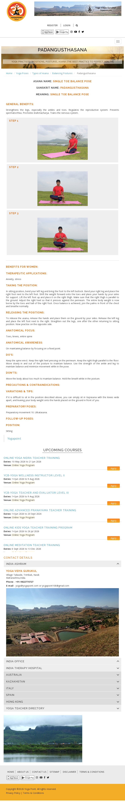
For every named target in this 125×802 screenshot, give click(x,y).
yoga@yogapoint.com (27, 585)
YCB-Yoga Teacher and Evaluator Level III (36, 492)
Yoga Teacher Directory (25, 708)
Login (66, 25)
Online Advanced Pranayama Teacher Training (40, 510)
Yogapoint (14, 438)
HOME (10, 771)
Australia (14, 674)
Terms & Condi (31, 792)
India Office (15, 661)
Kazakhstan (15, 681)
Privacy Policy (13, 792)
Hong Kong (14, 701)
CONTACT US (39, 771)
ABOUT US (23, 771)
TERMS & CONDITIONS (91, 771)
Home (9, 73)
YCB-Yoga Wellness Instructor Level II (34, 475)
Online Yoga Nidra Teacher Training (32, 457)
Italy (10, 688)
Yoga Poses (22, 73)
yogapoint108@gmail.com (55, 585)
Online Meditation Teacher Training (32, 545)
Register (52, 25)
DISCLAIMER (69, 771)
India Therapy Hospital (24, 668)
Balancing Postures (62, 73)
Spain (10, 695)
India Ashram (16, 564)
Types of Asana (40, 73)
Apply (113, 468)
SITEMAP (54, 771)
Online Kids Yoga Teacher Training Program (38, 527)
